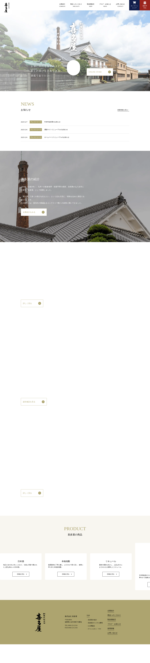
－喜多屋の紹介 (91, 637)
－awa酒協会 (90, 644)
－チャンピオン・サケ (93, 647)
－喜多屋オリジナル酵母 (94, 640)
